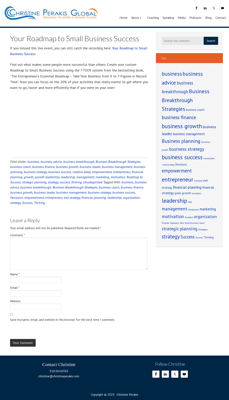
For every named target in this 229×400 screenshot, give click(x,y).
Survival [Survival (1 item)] (199, 237)
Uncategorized (92, 182)
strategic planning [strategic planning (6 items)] (179, 229)
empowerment (102, 172)
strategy (53, 182)
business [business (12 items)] (172, 73)
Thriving (39, 203)
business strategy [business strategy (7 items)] (186, 149)
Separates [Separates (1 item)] (174, 223)
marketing (102, 177)
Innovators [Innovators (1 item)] (196, 193)
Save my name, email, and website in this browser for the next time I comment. (62, 320)
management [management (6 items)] (174, 209)
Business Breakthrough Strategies (117, 162)
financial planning (93, 198)
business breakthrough (78, 162)
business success (59, 172)
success (65, 182)
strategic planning (34, 182)
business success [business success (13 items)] (182, 157)
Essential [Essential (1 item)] (198, 180)
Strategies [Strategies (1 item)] (203, 229)
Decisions (16, 198)
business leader (89, 167)
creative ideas (81, 172)
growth (28, 177)
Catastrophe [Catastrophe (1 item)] (208, 158)
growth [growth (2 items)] (186, 193)
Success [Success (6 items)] (188, 237)
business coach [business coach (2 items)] (195, 110)
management (85, 177)
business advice (51, 162)
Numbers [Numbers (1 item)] (189, 217)
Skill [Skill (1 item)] (182, 223)
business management (117, 167)
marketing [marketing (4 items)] (208, 209)
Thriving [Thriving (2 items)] (208, 237)
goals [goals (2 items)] (178, 193)
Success (27, 203)
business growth (67, 167)
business (33, 162)
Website (15, 301)
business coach (20, 167)
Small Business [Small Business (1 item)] (191, 223)
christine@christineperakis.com (58, 376)
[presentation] (40, 330)
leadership (68, 177)
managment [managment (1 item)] (193, 209)
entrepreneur (121, 172)
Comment (17, 235)
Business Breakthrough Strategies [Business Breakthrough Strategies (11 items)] (185, 100)
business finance (43, 167)
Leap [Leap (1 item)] (190, 201)
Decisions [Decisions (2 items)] (181, 164)
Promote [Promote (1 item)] (165, 223)
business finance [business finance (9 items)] (179, 117)
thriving (76, 182)
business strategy (35, 172)
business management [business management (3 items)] (189, 134)
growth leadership (47, 177)
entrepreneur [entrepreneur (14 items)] (177, 179)
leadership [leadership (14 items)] (174, 200)
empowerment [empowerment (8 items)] (177, 171)
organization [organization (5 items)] (205, 216)
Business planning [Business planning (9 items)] (181, 141)
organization (131, 198)
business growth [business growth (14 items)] (182, 126)
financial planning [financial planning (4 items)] (187, 187)
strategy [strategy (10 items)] (171, 236)
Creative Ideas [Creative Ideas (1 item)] (168, 164)
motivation (117, 177)
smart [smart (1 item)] (202, 223)
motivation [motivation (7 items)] (173, 216)
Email (15, 288)
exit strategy (72, 198)
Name (15, 274)
